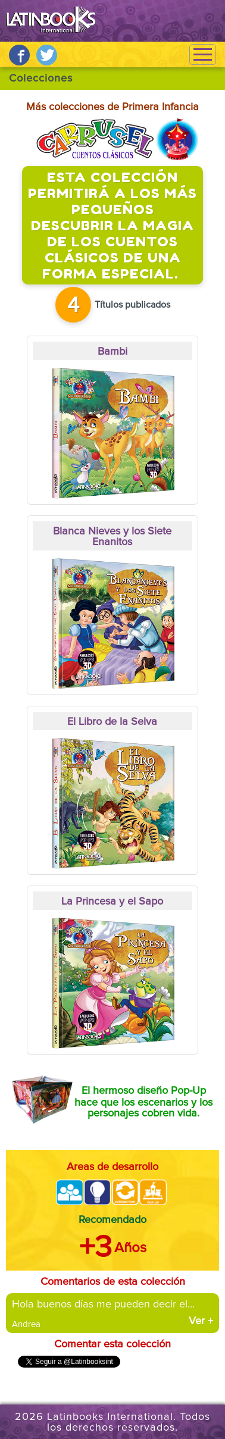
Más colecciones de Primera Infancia (112, 107)
